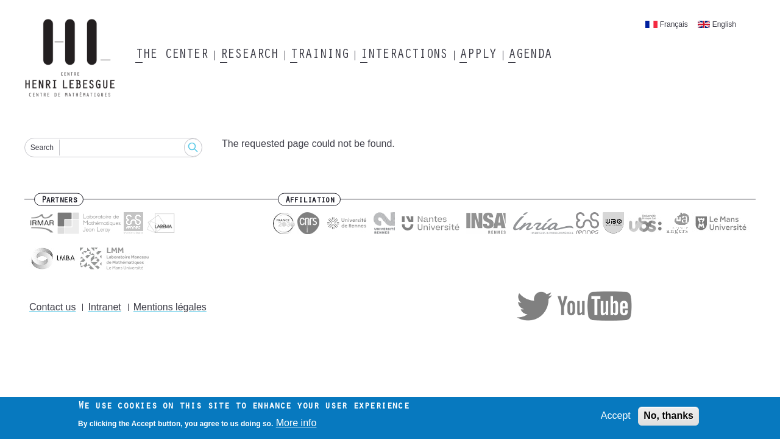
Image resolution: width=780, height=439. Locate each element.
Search (42, 147)
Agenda (529, 55)
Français (674, 24)
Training (319, 55)
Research (249, 55)
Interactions (403, 55)
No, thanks (668, 417)
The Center (171, 55)
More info (296, 424)
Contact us (52, 307)
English (724, 24)
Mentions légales (170, 307)
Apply (477, 55)
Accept (616, 417)
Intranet (104, 307)
